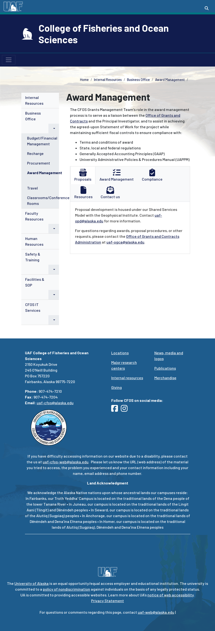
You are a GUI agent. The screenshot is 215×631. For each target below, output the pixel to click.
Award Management (170, 80)
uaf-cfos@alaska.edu (55, 402)
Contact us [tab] (110, 192)
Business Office (138, 80)
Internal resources (127, 377)
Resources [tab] (83, 192)
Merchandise (165, 377)
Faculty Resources (34, 216)
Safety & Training (32, 257)
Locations (120, 352)
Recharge (35, 153)
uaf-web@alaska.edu (156, 612)
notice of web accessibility (170, 595)
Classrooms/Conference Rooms (48, 200)
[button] (53, 128)
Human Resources (34, 241)
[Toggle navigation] (8, 60)
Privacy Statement (107, 600)
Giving (116, 387)
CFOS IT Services (32, 307)
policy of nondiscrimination (66, 589)
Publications (165, 368)
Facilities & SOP (34, 282)
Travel (32, 188)
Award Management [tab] (116, 175)
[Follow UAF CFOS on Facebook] (116, 409)
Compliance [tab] (152, 175)
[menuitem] (40, 100)
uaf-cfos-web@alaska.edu (65, 461)
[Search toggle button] (206, 8)
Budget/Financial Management (42, 141)
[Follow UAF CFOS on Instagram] (125, 409)
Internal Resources (108, 80)
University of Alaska (31, 583)
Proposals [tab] (82, 175)
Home (84, 80)
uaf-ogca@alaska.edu (125, 242)
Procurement (38, 163)
